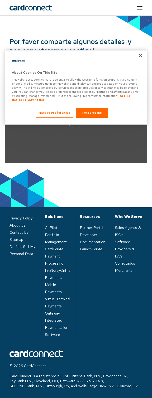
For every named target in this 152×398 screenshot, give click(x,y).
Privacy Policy (21, 218)
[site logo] (31, 8)
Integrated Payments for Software (56, 327)
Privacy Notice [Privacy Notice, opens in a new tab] (34, 100)
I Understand (92, 112)
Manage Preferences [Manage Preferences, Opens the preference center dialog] (54, 112)
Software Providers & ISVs (125, 249)
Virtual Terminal (57, 298)
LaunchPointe (91, 249)
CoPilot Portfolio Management (56, 234)
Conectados (125, 263)
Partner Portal (91, 227)
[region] (76, 87)
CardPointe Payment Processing (54, 256)
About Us (17, 225)
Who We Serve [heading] (128, 216)
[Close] (140, 55)
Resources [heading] (90, 216)
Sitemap (16, 239)
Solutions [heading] (54, 216)
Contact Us (19, 232)
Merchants (124, 270)
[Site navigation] (139, 8)
